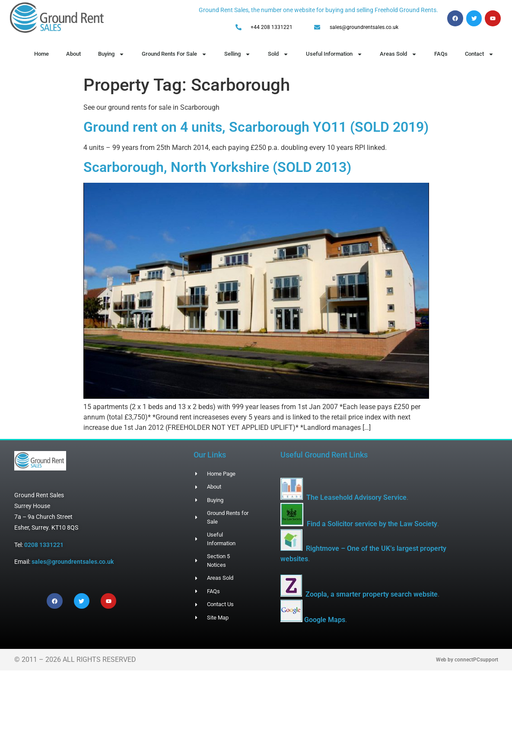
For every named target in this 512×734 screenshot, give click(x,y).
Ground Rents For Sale (174, 54)
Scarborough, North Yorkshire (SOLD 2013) (217, 167)
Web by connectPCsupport (467, 660)
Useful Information (334, 54)
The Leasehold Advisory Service (356, 497)
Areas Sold (398, 54)
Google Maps (324, 620)
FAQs (441, 54)
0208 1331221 (44, 544)
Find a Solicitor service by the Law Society (372, 524)
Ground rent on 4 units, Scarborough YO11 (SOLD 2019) (256, 127)
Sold (278, 54)
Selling (237, 54)
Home (41, 54)
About (73, 54)
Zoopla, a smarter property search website (371, 594)
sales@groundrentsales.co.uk (73, 561)
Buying (111, 54)
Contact (479, 54)
